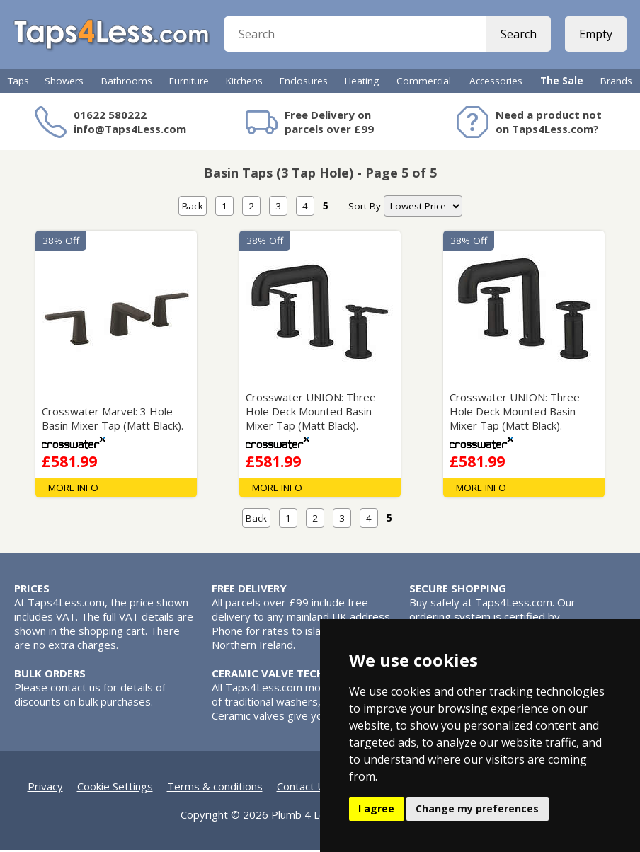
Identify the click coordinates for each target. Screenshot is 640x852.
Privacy (45, 788)
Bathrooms (126, 82)
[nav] (423, 208)
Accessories (495, 82)
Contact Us (304, 788)
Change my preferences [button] (477, 808)
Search (518, 35)
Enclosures (304, 82)
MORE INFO (73, 489)
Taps (18, 82)
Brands (616, 82)
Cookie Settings (115, 788)
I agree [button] (376, 808)
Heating (362, 82)
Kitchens (244, 82)
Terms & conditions (215, 788)
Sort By (364, 208)
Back (192, 208)
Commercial (423, 82)
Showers (64, 82)
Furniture (189, 82)
